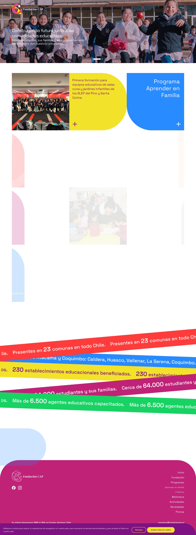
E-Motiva (180, 492)
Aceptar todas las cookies (161, 530)
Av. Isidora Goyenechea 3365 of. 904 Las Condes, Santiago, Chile (41, 522)
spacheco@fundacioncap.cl (171, 522)
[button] (97, 59)
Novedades (177, 506)
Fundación (178, 477)
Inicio (181, 472)
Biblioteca (178, 496)
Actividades (177, 501)
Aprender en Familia (174, 487)
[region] (98, 529)
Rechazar (138, 530)
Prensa (180, 511)
